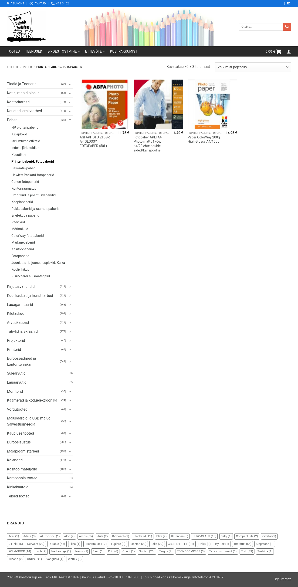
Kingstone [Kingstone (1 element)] (265, 544)
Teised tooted (18, 496)
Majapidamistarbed (23, 451)
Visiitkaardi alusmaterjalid (30, 276)
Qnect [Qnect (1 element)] (128, 551)
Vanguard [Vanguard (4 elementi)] (55, 559)
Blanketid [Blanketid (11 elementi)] (142, 536)
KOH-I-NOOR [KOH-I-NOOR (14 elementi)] (19, 551)
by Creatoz (283, 579)
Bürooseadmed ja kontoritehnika (21, 361)
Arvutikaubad (18, 322)
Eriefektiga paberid (25, 216)
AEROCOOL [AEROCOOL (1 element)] (50, 536)
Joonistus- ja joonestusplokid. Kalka (38, 263)
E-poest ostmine (63, 51)
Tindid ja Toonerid (22, 84)
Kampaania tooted (22, 478)
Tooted (13, 52)
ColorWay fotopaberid (27, 236)
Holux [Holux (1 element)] (204, 544)
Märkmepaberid (23, 243)
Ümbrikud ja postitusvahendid (33, 195)
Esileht (12, 67)
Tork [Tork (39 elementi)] (247, 551)
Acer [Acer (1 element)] (13, 536)
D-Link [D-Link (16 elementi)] (15, 544)
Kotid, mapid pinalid (23, 93)
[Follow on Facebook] (284, 3)
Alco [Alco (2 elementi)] (69, 536)
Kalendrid (15, 460)
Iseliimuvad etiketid (25, 141)
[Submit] (287, 27)
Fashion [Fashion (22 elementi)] (138, 544)
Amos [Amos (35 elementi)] (86, 536)
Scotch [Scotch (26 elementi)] (147, 551)
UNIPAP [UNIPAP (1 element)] (34, 559)
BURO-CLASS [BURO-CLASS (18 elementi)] (204, 536)
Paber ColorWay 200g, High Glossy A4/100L (204, 139)
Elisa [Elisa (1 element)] (75, 544)
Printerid (14, 349)
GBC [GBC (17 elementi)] (174, 544)
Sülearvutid (16, 373)
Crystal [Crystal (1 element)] (269, 536)
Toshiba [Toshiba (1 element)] (264, 551)
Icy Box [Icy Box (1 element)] (222, 544)
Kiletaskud (15, 313)
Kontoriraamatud (24, 189)
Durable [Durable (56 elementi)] (57, 544)
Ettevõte (95, 51)
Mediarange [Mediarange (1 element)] (61, 551)
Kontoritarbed (18, 102)
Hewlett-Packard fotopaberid (32, 175)
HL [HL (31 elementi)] (189, 544)
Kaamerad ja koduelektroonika (32, 400)
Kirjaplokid (19, 134)
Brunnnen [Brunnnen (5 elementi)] (179, 536)
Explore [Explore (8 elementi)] (118, 544)
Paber (27, 67)
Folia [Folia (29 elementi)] (157, 544)
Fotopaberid (20, 256)
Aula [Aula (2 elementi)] (102, 536)
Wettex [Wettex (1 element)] (75, 559)
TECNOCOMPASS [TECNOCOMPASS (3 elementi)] (191, 551)
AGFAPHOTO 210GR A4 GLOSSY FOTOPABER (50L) (95, 141)
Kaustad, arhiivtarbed (24, 111)
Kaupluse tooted (20, 433)
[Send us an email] (288, 3)
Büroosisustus (19, 442)
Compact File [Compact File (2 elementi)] (247, 536)
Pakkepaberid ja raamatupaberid (35, 209)
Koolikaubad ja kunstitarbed (30, 295)
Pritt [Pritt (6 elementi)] (113, 551)
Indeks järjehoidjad (25, 148)
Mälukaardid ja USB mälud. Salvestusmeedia (29, 421)
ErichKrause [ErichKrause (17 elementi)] (96, 544)
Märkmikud (19, 229)
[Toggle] (70, 84)
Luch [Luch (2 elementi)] (40, 551)
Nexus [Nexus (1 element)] (81, 551)
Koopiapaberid (22, 202)
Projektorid (16, 340)
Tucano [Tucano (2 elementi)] (15, 559)
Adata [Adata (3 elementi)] (29, 536)
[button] (273, 51)
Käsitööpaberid (22, 249)
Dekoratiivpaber (23, 168)
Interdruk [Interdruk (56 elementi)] (242, 544)
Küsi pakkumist (123, 52)
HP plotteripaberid (24, 128)
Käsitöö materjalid (22, 469)
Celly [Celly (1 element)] (226, 536)
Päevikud (18, 222)
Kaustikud (18, 155)
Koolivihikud (20, 270)
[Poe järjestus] (253, 66)
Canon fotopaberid (25, 182)
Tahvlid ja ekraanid (22, 331)
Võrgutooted (17, 409)
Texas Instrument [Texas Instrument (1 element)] (223, 551)
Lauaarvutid (17, 382)
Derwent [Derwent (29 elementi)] (35, 544)
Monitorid (15, 391)
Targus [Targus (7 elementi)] (166, 551)
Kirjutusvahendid (21, 286)
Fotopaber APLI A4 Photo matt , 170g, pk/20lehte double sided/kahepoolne (148, 143)
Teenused (33, 52)
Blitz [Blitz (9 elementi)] (161, 536)
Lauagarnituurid (20, 304)
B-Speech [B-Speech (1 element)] (120, 536)
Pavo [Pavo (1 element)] (98, 551)
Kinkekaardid (17, 487)
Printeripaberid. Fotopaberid (32, 162)
